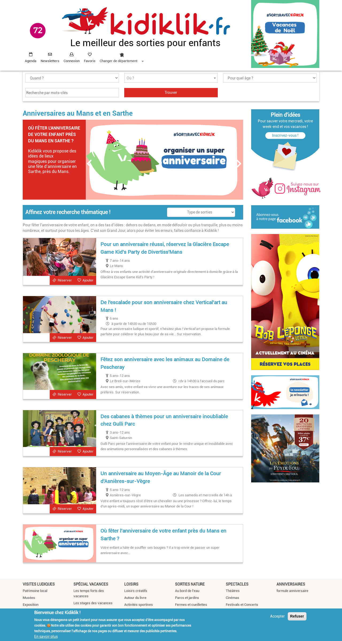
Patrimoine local (35, 591)
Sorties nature (190, 584)
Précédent (89, 164)
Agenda (30, 61)
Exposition (30, 605)
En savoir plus (46, 636)
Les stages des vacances (92, 603)
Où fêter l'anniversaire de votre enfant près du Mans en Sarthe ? (54, 134)
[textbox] (171, 78)
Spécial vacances (90, 584)
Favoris (89, 61)
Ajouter (88, 280)
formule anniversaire (292, 591)
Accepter (277, 616)
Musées (29, 598)
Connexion (72, 61)
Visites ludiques (39, 584)
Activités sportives (138, 605)
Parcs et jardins (187, 598)
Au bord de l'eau (187, 591)
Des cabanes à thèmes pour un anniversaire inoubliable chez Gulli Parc (164, 420)
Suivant (239, 164)
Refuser (297, 616)
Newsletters (50, 61)
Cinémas (232, 598)
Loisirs (131, 584)
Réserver (65, 280)
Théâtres (233, 591)
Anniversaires (291, 584)
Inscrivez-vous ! (285, 135)
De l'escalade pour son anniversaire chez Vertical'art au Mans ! (163, 306)
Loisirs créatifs (135, 591)
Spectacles (237, 584)
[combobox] (122, 56)
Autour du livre (135, 598)
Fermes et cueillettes (191, 605)
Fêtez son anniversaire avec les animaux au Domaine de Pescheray (164, 363)
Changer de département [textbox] (118, 61)
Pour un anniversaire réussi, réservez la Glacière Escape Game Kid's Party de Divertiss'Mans (164, 248)
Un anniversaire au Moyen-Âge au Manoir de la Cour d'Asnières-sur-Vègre (160, 477)
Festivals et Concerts (242, 605)
